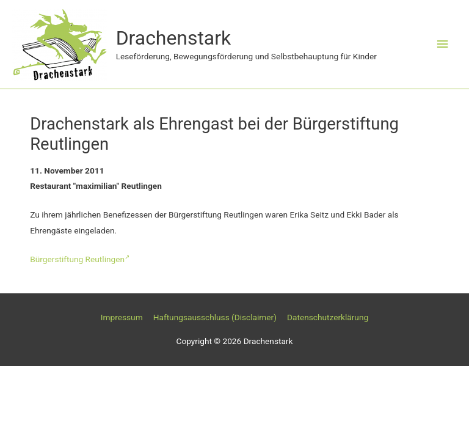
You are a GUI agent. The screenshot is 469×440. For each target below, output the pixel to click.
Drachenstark (173, 38)
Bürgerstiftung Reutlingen (79, 259)
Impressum (122, 317)
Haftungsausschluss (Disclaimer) (215, 317)
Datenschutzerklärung (327, 317)
